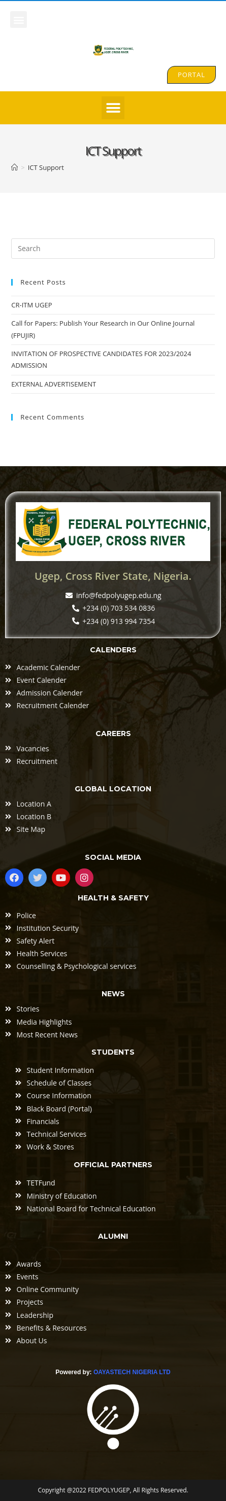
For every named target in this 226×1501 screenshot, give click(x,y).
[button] (18, 19)
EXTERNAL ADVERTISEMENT (53, 384)
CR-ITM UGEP (31, 304)
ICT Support (46, 167)
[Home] (14, 167)
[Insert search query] (113, 248)
